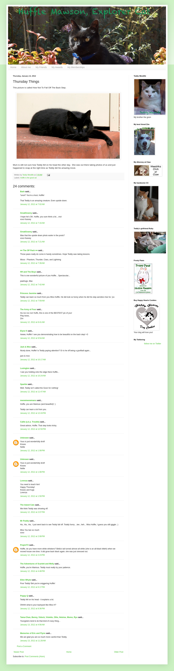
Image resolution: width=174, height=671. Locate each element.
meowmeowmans (28, 400)
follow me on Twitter (152, 344)
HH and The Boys (28, 272)
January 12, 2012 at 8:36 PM (32, 608)
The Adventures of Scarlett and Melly (37, 564)
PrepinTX (24, 545)
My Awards (57, 67)
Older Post (118, 652)
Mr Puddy (24, 521)
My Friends (41, 67)
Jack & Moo (25, 347)
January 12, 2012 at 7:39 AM (32, 263)
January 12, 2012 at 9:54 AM (32, 338)
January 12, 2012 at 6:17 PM (32, 587)
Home (13, 67)
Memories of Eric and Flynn (32, 633)
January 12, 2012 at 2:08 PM (32, 536)
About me (26, 67)
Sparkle (23, 384)
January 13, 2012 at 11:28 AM (33, 641)
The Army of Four (28, 309)
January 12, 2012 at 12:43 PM (33, 413)
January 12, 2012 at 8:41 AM (32, 322)
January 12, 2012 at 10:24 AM (33, 376)
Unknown (24, 438)
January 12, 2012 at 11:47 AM (33, 392)
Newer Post (19, 652)
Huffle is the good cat (28, 178)
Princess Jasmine (28, 293)
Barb (22, 191)
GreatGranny (26, 213)
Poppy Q (24, 596)
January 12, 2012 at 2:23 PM (32, 555)
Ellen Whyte (25, 580)
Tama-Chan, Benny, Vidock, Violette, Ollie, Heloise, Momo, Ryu (48, 617)
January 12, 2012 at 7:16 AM (32, 223)
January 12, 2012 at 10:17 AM (33, 359)
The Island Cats (27, 505)
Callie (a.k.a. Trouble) (29, 422)
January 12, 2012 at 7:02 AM (32, 204)
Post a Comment (24, 646)
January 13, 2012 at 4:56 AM (32, 625)
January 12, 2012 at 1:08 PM (32, 450)
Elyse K (23, 331)
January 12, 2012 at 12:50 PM (33, 429)
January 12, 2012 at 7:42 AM (32, 284)
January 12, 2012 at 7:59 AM (32, 301)
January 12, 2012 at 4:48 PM (32, 571)
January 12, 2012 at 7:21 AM (32, 242)
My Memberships (76, 67)
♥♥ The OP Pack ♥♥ (29, 250)
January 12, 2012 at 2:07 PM (32, 512)
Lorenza (24, 481)
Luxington (24, 368)
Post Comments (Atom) (35, 656)
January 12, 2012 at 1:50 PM (32, 496)
